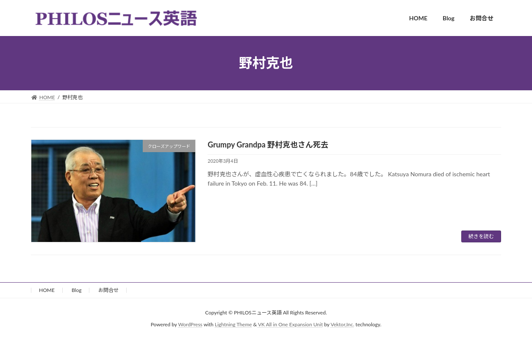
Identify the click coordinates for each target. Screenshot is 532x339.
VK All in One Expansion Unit (290, 324)
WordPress (190, 324)
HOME (47, 290)
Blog (76, 290)
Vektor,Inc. (342, 324)
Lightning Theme (233, 324)
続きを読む (481, 236)
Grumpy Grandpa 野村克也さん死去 (268, 144)
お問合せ (108, 290)
